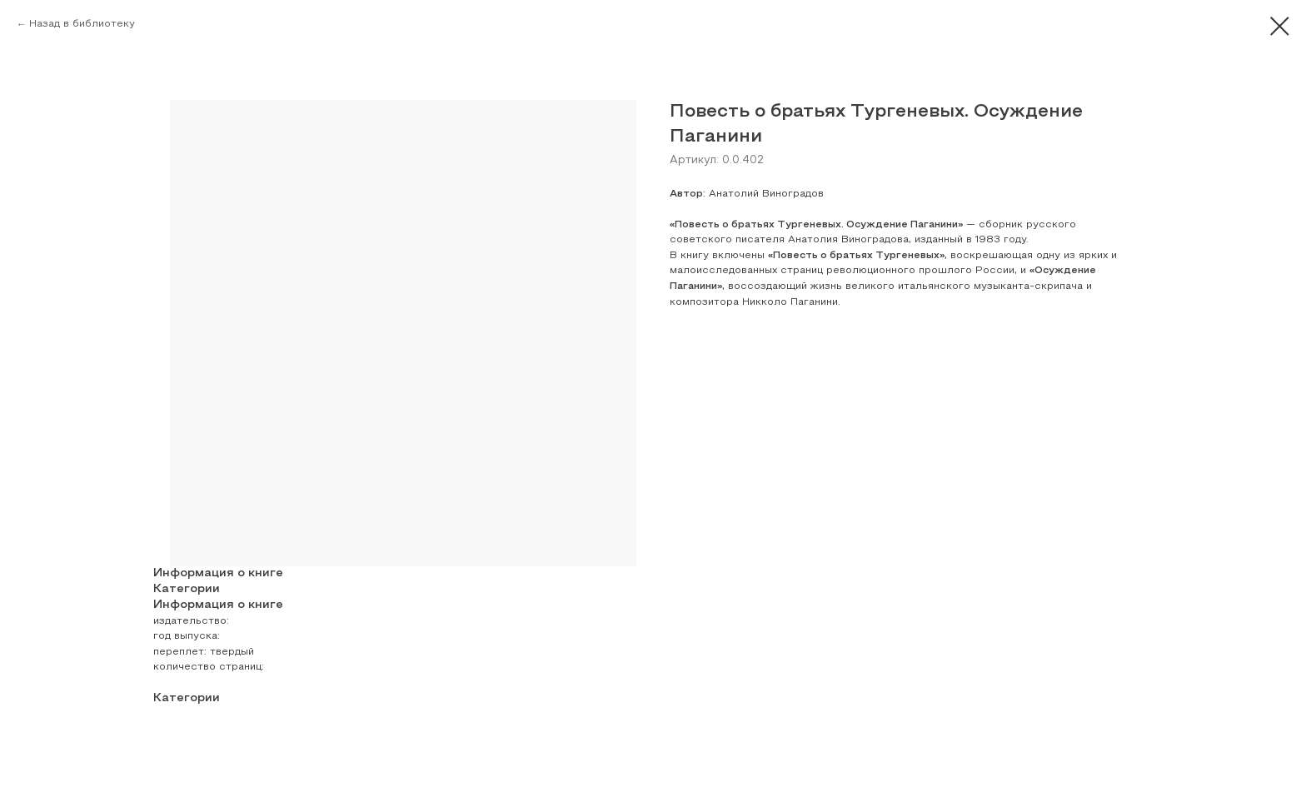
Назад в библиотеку (82, 24)
